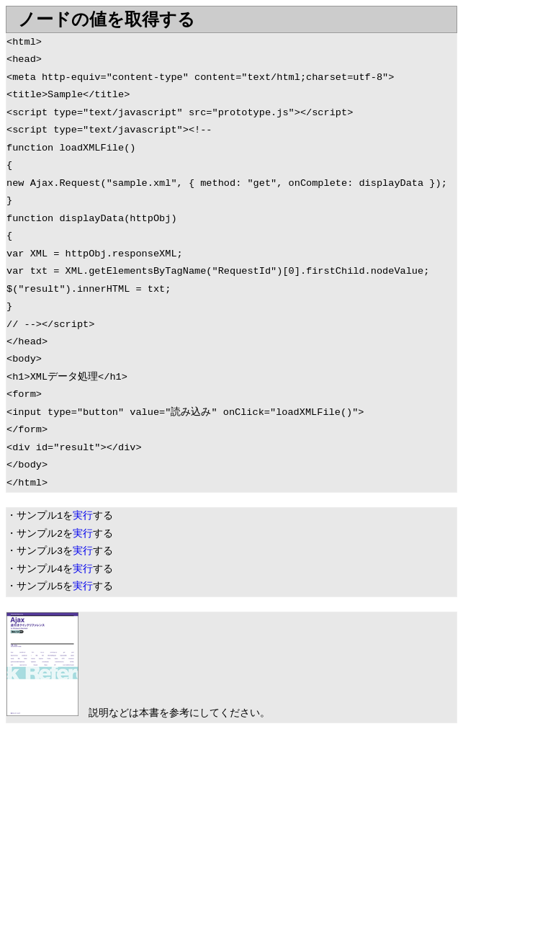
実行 (83, 516)
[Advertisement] (127, 838)
